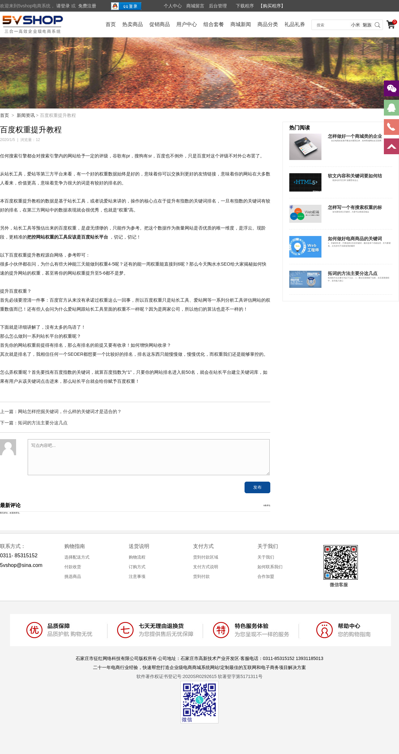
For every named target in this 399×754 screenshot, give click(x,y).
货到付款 (201, 576)
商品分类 (267, 24)
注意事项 (137, 576)
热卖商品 (132, 24)
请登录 (63, 5)
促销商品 (159, 24)
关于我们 (265, 557)
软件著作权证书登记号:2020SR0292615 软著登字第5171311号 (199, 676)
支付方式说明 (205, 566)
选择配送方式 (76, 557)
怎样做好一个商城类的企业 (355, 136)
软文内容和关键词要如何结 (355, 175)
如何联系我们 (270, 566)
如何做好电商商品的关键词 (355, 238)
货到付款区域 (205, 557)
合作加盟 (265, 576)
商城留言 (195, 5)
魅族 (367, 24)
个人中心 (173, 5)
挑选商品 (72, 576)
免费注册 (87, 5)
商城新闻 (240, 24)
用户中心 (186, 24)
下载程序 (245, 5)
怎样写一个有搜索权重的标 (355, 207)
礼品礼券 (294, 24)
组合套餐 (213, 24)
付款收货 (72, 566)
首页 (111, 24)
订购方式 (137, 566)
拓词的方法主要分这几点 (43, 422)
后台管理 (218, 5)
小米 (355, 24)
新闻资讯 (26, 115)
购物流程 (137, 557)
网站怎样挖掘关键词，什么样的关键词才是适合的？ (70, 411)
